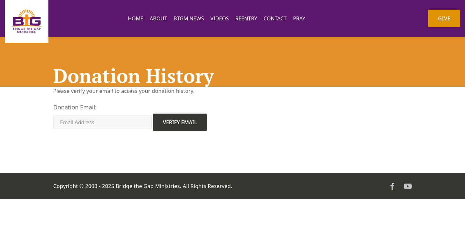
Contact (275, 19)
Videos (220, 19)
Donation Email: (75, 107)
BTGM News (189, 19)
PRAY (299, 19)
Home (135, 19)
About (158, 19)
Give (444, 18)
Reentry (246, 19)
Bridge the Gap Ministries (148, 186)
